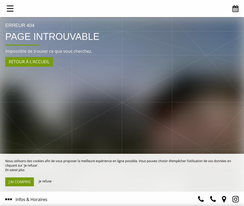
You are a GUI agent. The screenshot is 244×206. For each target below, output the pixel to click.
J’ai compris (19, 181)
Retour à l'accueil (29, 62)
